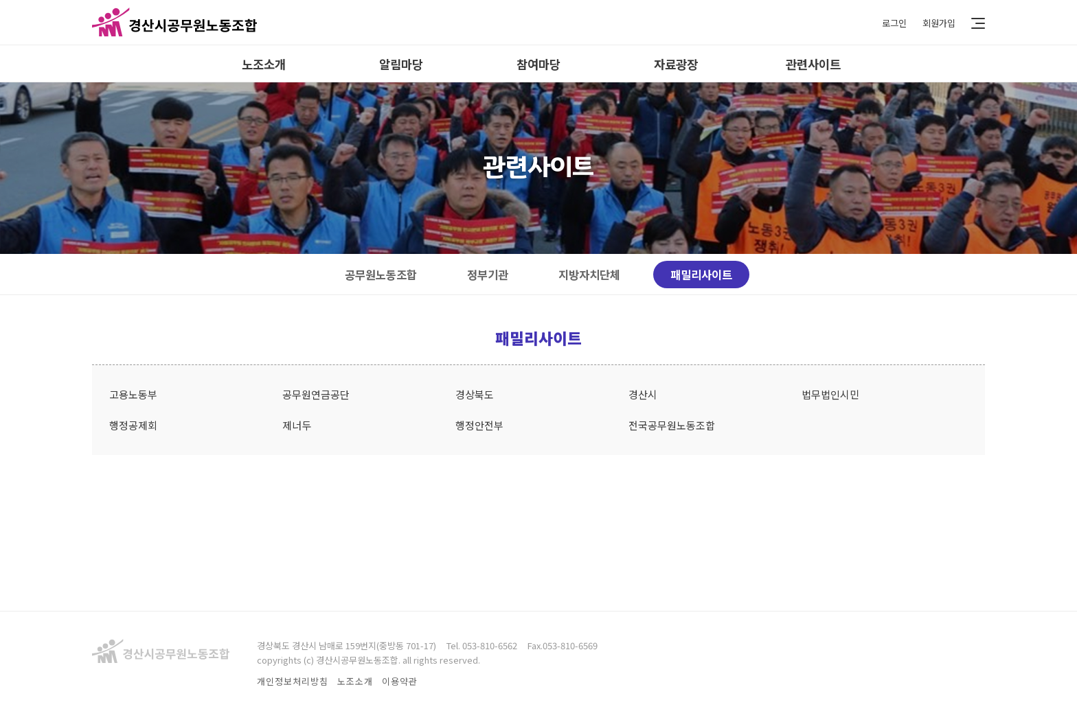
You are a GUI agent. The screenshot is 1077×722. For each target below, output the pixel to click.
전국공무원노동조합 (671, 425)
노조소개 (263, 64)
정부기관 (487, 274)
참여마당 (538, 64)
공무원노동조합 (381, 274)
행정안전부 (479, 425)
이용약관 (400, 681)
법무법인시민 (830, 394)
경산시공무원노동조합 (174, 22)
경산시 (642, 394)
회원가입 (938, 23)
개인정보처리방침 (292, 681)
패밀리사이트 (701, 274)
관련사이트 (813, 64)
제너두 (296, 425)
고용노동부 (133, 394)
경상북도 (474, 394)
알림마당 (401, 64)
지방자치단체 (589, 274)
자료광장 (676, 64)
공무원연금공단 (316, 394)
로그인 (894, 23)
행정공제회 (133, 425)
